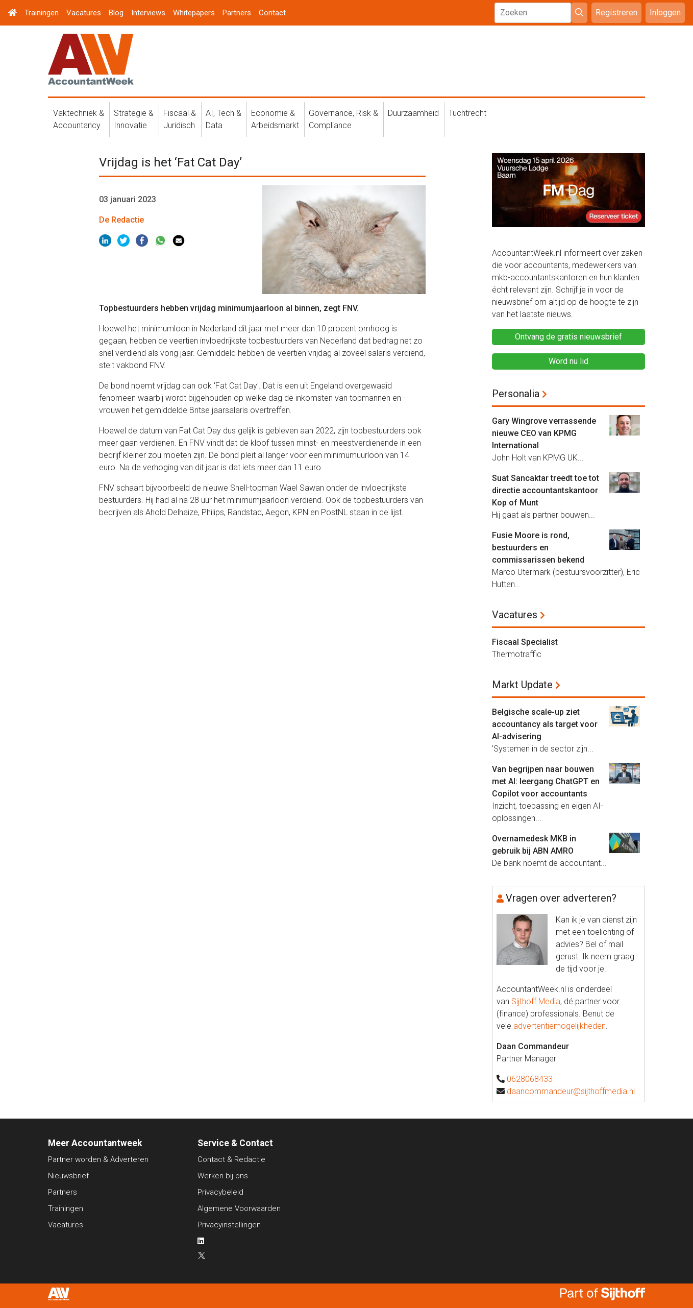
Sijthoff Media (535, 1001)
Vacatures (83, 12)
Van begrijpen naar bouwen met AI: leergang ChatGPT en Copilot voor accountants (546, 781)
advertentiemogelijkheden (559, 1026)
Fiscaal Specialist (525, 642)
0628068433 (530, 1079)
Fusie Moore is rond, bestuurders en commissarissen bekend (538, 547)
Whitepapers (194, 12)
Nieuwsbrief (68, 1175)
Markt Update (522, 685)
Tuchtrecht (467, 113)
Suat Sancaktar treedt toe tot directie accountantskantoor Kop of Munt (545, 490)
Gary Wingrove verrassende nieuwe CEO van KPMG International (544, 433)
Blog (116, 12)
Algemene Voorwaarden (239, 1208)
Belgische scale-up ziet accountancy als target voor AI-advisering (545, 724)
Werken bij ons (222, 1175)
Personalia (515, 393)
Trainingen (41, 12)
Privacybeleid (220, 1192)
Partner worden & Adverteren (98, 1159)
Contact (272, 12)
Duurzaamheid (413, 113)
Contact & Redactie (231, 1159)
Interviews (148, 12)
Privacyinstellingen (229, 1224)
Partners (236, 12)
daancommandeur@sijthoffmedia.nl (571, 1091)
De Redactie (121, 220)
